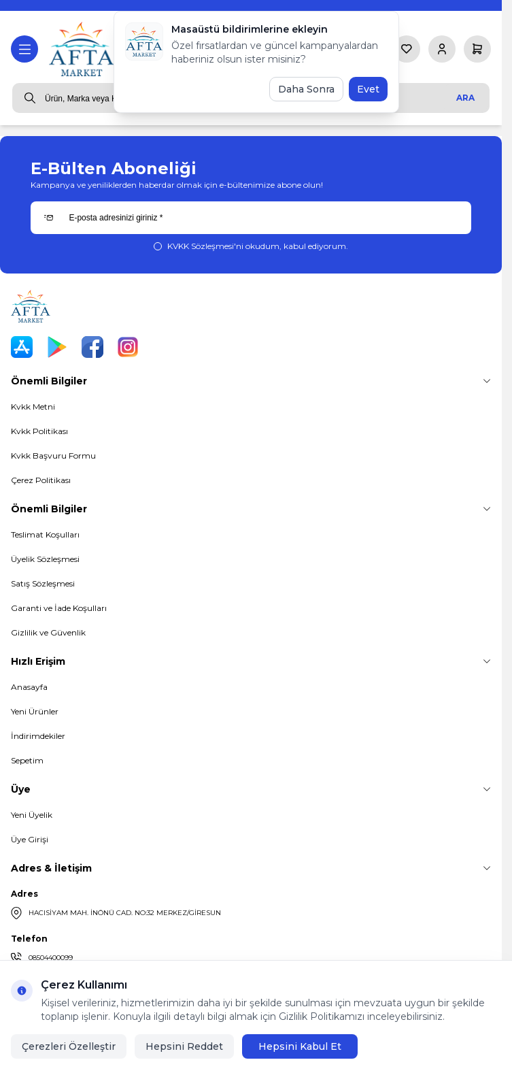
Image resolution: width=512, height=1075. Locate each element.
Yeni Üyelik (31, 815)
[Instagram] (128, 347)
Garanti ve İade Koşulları (59, 608)
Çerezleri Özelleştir (69, 1046)
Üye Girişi (29, 839)
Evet (368, 89)
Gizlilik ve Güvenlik (48, 632)
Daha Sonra (306, 89)
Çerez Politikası (41, 480)
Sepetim (27, 760)
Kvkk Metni (33, 406)
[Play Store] (57, 347)
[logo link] (83, 49)
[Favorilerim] (406, 49)
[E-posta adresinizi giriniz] (251, 217)
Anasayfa (29, 687)
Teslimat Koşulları (45, 534)
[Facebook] (92, 347)
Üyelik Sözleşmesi (45, 559)
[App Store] (22, 347)
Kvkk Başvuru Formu (53, 455)
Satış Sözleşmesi (43, 583)
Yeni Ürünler (34, 711)
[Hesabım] (442, 49)
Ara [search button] (465, 98)
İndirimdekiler (38, 736)
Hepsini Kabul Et (299, 1046)
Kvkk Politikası (39, 431)
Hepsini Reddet (184, 1046)
